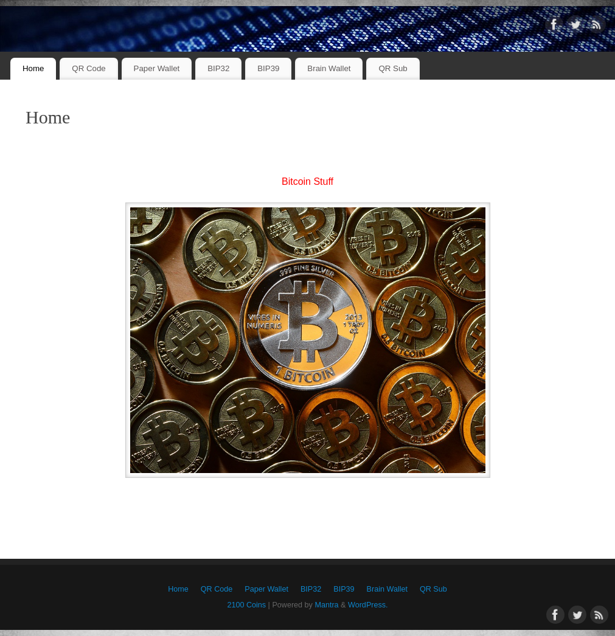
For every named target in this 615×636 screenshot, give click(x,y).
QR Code (88, 68)
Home (33, 68)
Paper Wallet (157, 68)
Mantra (326, 605)
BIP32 (218, 68)
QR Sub (392, 68)
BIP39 (268, 68)
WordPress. (368, 605)
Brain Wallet (328, 68)
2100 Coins (246, 605)
